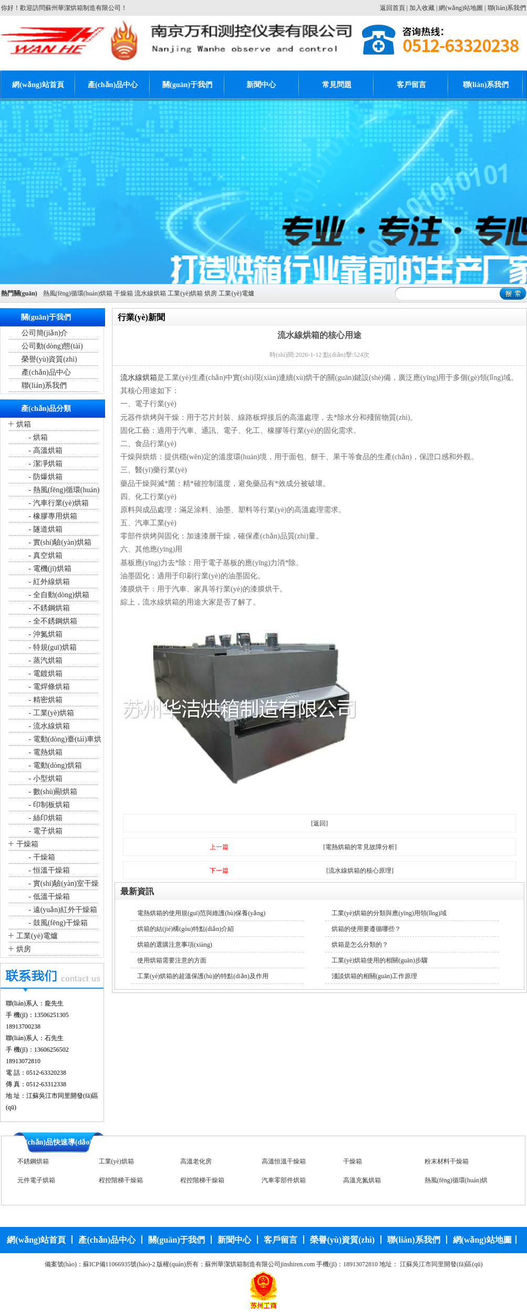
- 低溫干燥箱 (48, 897)
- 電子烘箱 (45, 831)
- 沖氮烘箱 (45, 634)
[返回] (319, 823)
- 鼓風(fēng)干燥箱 (57, 923)
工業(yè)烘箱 (185, 293)
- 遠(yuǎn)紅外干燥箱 (62, 910)
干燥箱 (123, 293)
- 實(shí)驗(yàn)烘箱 (59, 542)
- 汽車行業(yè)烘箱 (58, 503)
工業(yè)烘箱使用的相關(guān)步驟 (380, 960)
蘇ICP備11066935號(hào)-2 (119, 1264)
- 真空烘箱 (45, 555)
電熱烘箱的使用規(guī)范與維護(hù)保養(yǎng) (201, 913)
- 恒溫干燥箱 (48, 870)
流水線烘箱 (150, 293)
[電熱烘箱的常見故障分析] (360, 847)
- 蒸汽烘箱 (45, 660)
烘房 (210, 293)
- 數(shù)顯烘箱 (52, 792)
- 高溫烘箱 (45, 450)
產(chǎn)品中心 (113, 85)
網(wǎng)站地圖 (461, 8)
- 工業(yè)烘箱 (50, 713)
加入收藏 (422, 8)
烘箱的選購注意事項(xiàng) (174, 944)
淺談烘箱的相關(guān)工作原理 (374, 976)
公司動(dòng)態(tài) (52, 346)
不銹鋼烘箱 (33, 1161)
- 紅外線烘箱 (48, 582)
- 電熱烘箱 (45, 752)
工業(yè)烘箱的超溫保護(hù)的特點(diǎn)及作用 (202, 976)
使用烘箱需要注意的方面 (171, 960)
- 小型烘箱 (45, 778)
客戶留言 (411, 85)
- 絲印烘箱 (45, 818)
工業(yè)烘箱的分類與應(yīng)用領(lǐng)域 (389, 913)
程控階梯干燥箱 (121, 1180)
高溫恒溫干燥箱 (284, 1161)
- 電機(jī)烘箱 (49, 569)
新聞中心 (261, 85)
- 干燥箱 (41, 857)
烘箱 (23, 424)
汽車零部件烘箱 (284, 1180)
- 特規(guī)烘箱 (52, 647)
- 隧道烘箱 (45, 529)
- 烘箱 (37, 437)
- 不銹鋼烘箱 (48, 608)
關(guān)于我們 (187, 85)
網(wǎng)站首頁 (38, 85)
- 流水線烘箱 (48, 726)
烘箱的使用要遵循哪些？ (366, 929)
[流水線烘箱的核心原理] (360, 870)
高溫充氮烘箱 (362, 1180)
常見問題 (337, 85)
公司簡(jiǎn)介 (45, 333)
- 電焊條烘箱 (48, 687)
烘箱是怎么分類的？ (360, 944)
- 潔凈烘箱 (45, 464)
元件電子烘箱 (36, 1180)
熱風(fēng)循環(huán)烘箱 (78, 293)
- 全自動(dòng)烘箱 (58, 595)
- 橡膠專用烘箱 (52, 516)
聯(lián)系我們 (507, 8)
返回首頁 (392, 8)
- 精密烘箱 (45, 700)
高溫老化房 (196, 1161)
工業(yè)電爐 (236, 293)
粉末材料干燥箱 (447, 1161)
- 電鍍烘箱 (45, 673)
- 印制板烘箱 (48, 805)
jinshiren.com (298, 1264)
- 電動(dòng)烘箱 (54, 765)
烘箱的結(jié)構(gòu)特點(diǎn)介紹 (185, 929)
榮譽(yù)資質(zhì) (49, 359)
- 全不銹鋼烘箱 (52, 621)
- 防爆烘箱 (45, 477)
